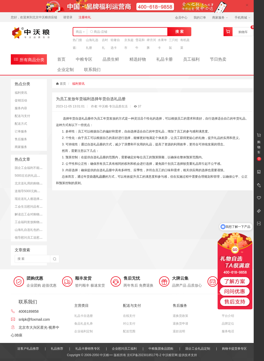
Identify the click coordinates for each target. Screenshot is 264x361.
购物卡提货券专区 (234, 348)
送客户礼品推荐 (28, 348)
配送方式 (21, 123)
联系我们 (92, 69)
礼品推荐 (57, 348)
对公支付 (129, 323)
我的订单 (200, 17)
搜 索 (179, 31)
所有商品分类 (28, 59)
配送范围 (129, 331)
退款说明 (179, 331)
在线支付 (129, 316)
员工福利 (191, 59)
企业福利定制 (83, 331)
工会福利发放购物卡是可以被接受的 (39, 222)
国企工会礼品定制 (197, 348)
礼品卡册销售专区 (87, 348)
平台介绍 (228, 316)
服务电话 (228, 331)
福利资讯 (21, 93)
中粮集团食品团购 (160, 348)
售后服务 (21, 139)
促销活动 (21, 100)
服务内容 (21, 108)
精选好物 (137, 59)
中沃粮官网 (170, 355)
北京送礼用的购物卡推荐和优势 (36, 183)
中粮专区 (84, 59)
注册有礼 (85, 17)
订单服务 (21, 131)
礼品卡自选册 (83, 316)
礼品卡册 (164, 59)
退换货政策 (180, 316)
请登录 (67, 17)
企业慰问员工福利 (124, 348)
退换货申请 (180, 323)
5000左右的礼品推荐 (29, 175)
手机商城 (242, 17)
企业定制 (65, 69)
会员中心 (181, 17)
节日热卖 (218, 59)
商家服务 (220, 17)
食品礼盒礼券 (83, 323)
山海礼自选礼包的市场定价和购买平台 (41, 230)
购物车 (243, 32)
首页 (61, 59)
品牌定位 (228, 323)
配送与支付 (22, 116)
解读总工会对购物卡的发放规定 (36, 214)
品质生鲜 (111, 59)
